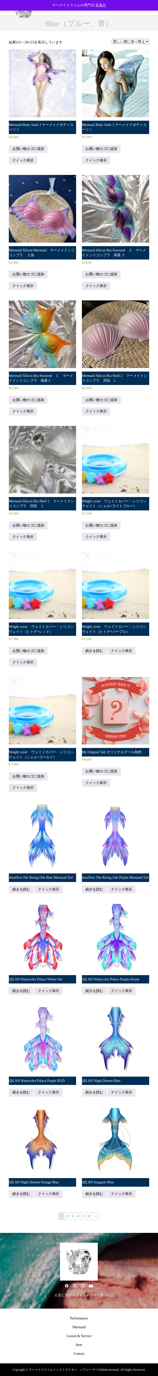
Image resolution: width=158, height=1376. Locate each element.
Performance (79, 1318)
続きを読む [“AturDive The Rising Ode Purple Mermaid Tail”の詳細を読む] (94, 889)
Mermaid (79, 1327)
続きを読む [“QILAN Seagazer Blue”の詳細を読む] (94, 1194)
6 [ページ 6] (89, 1216)
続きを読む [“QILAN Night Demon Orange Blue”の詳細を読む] (21, 1194)
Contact (79, 1354)
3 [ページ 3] (72, 1216)
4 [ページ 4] (78, 1216)
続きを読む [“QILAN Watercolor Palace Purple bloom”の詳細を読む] (94, 991)
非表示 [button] (100, 5)
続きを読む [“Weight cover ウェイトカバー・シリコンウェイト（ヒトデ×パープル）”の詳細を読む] (94, 651)
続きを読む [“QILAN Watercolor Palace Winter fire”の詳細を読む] (21, 991)
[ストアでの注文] (130, 41)
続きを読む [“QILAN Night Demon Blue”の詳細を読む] (94, 1092)
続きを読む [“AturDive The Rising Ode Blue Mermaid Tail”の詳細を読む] (21, 889)
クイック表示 (23, 160)
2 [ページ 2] (67, 1216)
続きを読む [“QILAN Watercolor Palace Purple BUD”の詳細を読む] (21, 1092)
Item (79, 1345)
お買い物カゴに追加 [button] (28, 149)
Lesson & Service (79, 1336)
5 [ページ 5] (83, 1216)
